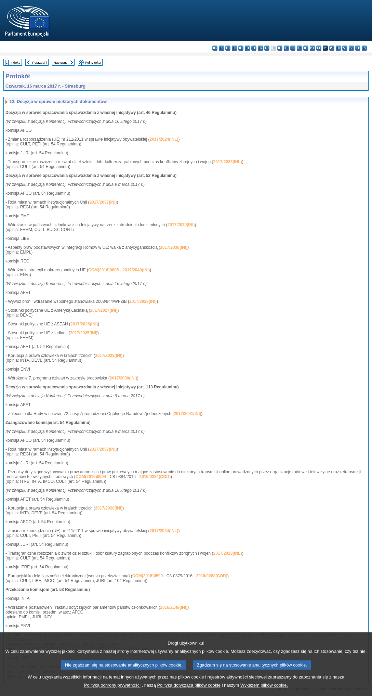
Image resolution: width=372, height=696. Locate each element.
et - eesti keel (247, 48)
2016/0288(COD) (211, 575)
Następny (61, 62)
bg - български (214, 48)
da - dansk (234, 48)
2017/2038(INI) (173, 247)
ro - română (338, 48)
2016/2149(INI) (173, 607)
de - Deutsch (240, 48)
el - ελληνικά (253, 48)
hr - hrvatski (279, 48)
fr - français (266, 48)
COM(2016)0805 (103, 270)
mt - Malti (312, 48)
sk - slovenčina (344, 48)
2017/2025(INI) (83, 333)
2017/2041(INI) (187, 413)
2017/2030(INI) (123, 378)
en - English (260, 48)
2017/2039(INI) (181, 224)
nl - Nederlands (318, 48)
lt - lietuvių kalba (299, 48)
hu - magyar (305, 48)
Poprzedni (39, 62)
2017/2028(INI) (108, 355)
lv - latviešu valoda (292, 48)
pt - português (331, 48)
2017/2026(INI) (84, 324)
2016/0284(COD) (155, 476)
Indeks (15, 62)
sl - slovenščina (351, 48)
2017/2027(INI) (103, 310)
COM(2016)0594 (91, 476)
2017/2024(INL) (164, 139)
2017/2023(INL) (227, 161)
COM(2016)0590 (147, 575)
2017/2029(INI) (143, 301)
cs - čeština (227, 48)
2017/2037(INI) (103, 202)
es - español (221, 48)
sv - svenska (364, 48)
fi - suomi (357, 48)
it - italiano (286, 48)
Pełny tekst (93, 62)
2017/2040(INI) (136, 270)
